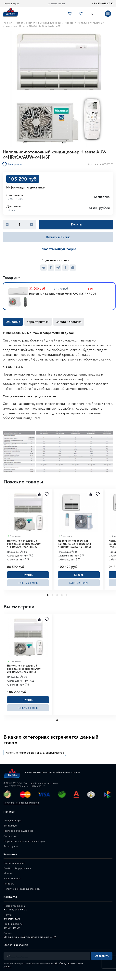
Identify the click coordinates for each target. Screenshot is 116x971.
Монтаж (8, 871)
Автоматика (11, 834)
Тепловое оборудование (19, 828)
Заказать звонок (56, 3)
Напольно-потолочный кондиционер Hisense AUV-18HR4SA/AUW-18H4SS (24, 543)
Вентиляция (11, 823)
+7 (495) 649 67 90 (102, 3)
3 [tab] (57, 594)
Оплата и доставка (65, 321)
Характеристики (36, 321)
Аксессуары (11, 844)
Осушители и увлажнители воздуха (25, 839)
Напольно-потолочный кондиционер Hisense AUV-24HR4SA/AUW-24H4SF (24, 667)
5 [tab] (67, 594)
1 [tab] (48, 594)
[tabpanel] (28, 538)
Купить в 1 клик (58, 237)
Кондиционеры (13, 818)
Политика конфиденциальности (20, 800)
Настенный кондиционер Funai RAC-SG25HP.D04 (62, 293)
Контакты (9, 881)
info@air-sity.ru (11, 3)
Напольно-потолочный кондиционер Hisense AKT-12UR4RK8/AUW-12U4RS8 (75, 543)
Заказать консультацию (58, 249)
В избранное (16, 164)
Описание (12, 321)
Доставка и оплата (15, 861)
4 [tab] (62, 594)
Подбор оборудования (18, 866)
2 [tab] (53, 594)
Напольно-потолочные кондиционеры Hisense (32, 750)
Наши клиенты (12, 876)
